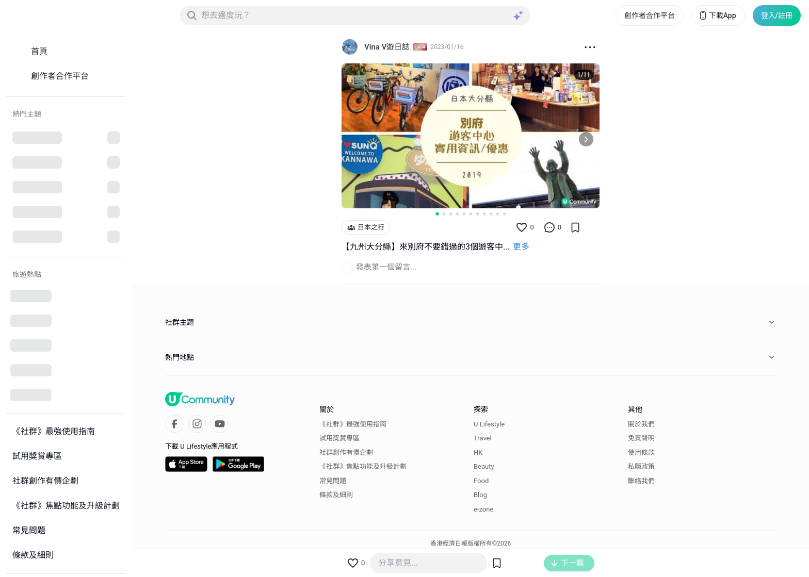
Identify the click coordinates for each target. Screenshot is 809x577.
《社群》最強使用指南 (352, 424)
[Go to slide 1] (437, 214)
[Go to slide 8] (484, 213)
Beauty (484, 466)
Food (481, 481)
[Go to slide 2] (444, 213)
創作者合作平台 (649, 15)
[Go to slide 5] (464, 213)
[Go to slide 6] (471, 213)
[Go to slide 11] (504, 213)
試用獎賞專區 (339, 438)
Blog (480, 495)
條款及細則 (336, 495)
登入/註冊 (776, 15)
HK (478, 452)
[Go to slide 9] (491, 213)
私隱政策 (641, 466)
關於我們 (641, 424)
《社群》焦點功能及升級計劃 (363, 466)
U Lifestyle (489, 424)
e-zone (483, 509)
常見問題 (332, 481)
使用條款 (641, 452)
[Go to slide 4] (457, 213)
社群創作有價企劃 (346, 452)
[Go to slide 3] (450, 213)
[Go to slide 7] (477, 213)
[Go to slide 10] (497, 213)
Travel (483, 438)
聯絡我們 (641, 481)
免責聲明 (641, 438)
